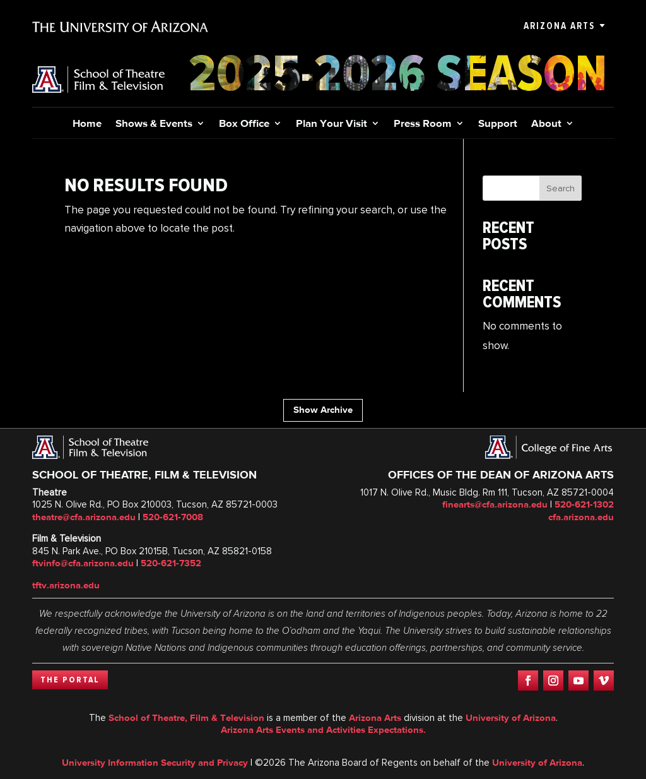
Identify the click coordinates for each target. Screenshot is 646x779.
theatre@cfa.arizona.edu (84, 517)
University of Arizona (511, 717)
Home (87, 124)
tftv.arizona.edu (66, 585)
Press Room (423, 124)
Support (497, 124)
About (546, 124)
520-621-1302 (584, 504)
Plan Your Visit (331, 124)
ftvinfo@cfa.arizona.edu (83, 563)
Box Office (244, 124)
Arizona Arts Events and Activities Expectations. (323, 729)
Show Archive (323, 409)
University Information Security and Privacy (155, 762)
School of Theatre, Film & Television (186, 717)
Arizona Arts (559, 26)
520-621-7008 (173, 517)
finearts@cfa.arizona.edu (495, 504)
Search (560, 188)
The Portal (70, 680)
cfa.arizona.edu (581, 517)
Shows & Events (153, 124)
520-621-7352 (171, 563)
